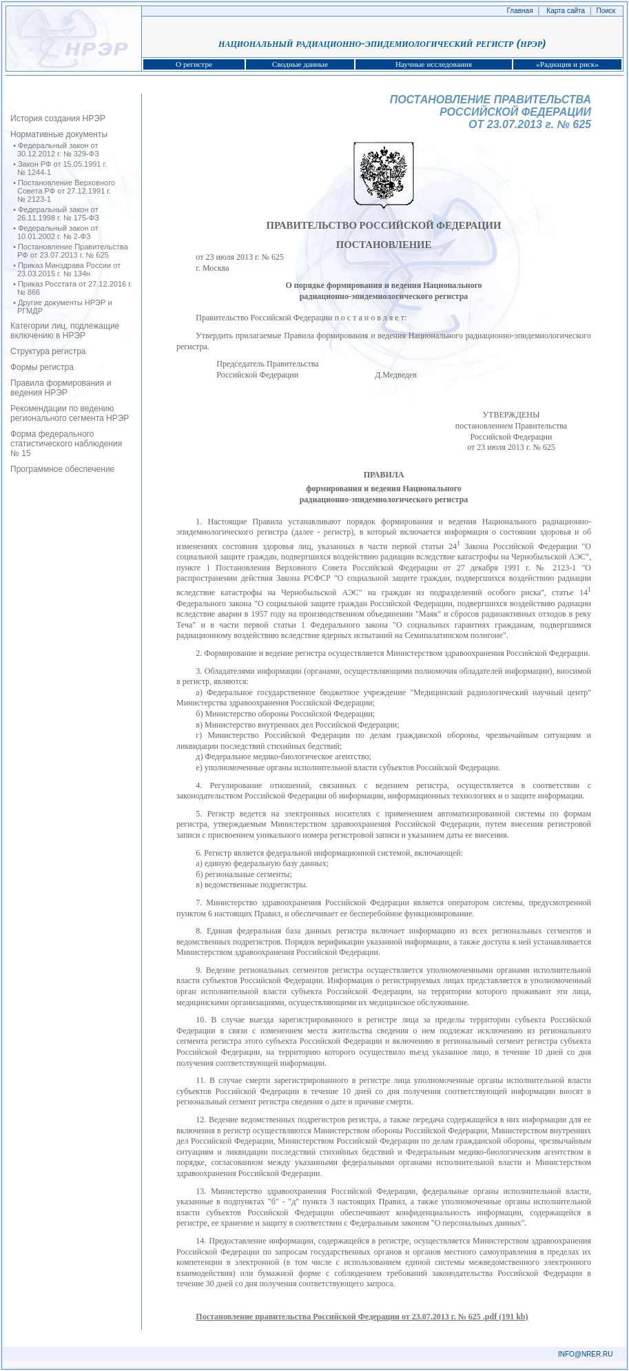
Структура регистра (48, 351)
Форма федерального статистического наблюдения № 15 (66, 443)
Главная (520, 10)
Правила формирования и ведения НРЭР (60, 388)
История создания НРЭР (57, 118)
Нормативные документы (58, 134)
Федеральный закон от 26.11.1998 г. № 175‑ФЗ (58, 213)
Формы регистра (42, 367)
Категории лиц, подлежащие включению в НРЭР (64, 330)
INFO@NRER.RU (585, 1354)
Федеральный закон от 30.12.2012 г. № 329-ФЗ (58, 149)
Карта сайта (565, 10)
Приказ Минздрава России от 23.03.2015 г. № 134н (69, 269)
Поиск (606, 10)
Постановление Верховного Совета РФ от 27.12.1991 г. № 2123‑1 (66, 190)
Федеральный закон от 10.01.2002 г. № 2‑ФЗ (58, 232)
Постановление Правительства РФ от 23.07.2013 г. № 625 (72, 251)
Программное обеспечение (62, 469)
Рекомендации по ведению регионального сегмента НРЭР (69, 413)
